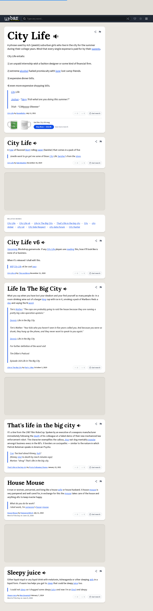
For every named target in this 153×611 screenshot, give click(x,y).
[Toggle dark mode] (140, 18)
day (9, 303)
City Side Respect (37, 227)
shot (20, 457)
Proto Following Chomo (38, 467)
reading (70, 249)
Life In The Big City (43, 223)
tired (73, 589)
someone (29, 507)
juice (76, 583)
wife (60, 489)
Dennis (13, 320)
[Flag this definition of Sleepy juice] (101, 571)
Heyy (24, 99)
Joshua (15, 99)
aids (92, 579)
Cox (12, 453)
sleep (50, 583)
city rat (20, 227)
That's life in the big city (68, 223)
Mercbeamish (25, 595)
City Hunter (74, 227)
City (13, 92)
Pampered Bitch (27, 513)
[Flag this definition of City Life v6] (101, 241)
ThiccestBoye (24, 273)
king (44, 299)
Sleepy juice (12, 595)
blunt (27, 150)
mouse (92, 489)
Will (11, 266)
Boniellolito (21, 113)
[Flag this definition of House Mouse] (101, 481)
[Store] (134, 18)
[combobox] (76, 18)
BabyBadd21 (21, 163)
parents (96, 49)
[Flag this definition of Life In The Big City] (101, 287)
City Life (10, 113)
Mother (19, 309)
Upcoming (12, 249)
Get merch (94, 113)
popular (92, 439)
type (11, 150)
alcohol (24, 71)
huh (38, 453)
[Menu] (146, 18)
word (31, 303)
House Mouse (12, 513)
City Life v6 (24, 223)
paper (40, 150)
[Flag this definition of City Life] (100, 32)
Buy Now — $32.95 (43, 127)
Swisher (61, 156)
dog (67, 439)
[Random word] (127, 18)
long (58, 71)
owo (34, 266)
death (37, 436)
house (39, 507)
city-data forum (57, 227)
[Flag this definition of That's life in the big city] (101, 424)
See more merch (61, 127)
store (78, 156)
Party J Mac (29, 367)
